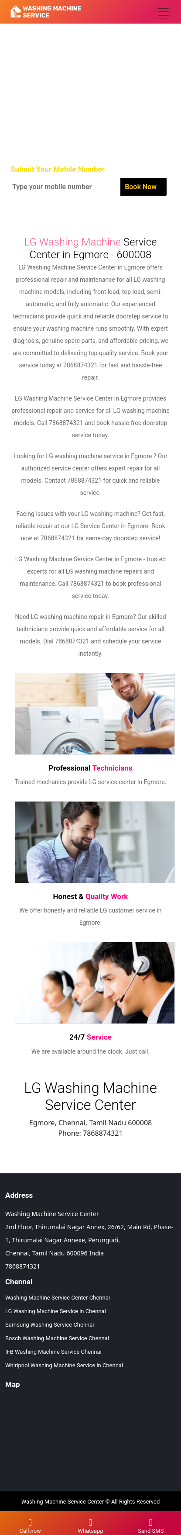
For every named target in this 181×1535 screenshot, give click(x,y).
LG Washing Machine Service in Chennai (55, 1311)
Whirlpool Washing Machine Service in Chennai (64, 1365)
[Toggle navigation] (164, 12)
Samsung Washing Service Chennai (49, 1324)
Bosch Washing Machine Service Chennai (57, 1338)
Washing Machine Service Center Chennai (57, 1297)
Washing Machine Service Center (62, 1501)
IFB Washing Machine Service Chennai (53, 1351)
